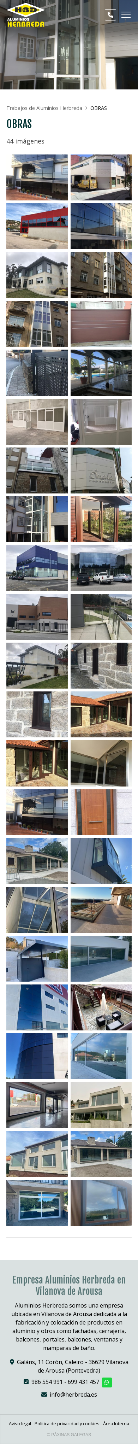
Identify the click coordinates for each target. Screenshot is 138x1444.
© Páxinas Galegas (69, 1434)
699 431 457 (83, 1382)
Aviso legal (20, 1423)
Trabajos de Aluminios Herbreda (44, 108)
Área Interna (116, 1423)
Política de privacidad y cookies (67, 1423)
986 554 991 (47, 1382)
